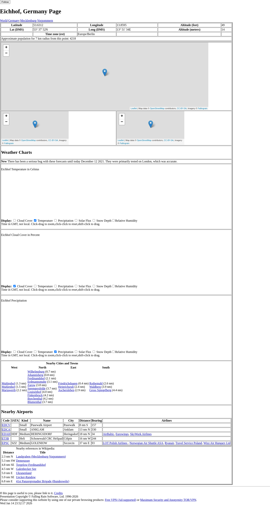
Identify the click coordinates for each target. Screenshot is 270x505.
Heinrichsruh (66, 386)
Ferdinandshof (36, 378)
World (4, 20)
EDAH (6, 434)
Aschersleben (66, 390)
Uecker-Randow (26, 477)
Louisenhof (34, 391)
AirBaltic (108, 434)
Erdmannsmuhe (37, 381)
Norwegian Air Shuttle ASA (146, 443)
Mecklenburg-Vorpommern (36, 20)
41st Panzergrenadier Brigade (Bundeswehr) (42, 481)
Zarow (31, 385)
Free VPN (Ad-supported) (120, 499)
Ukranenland (24, 473)
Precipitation (65, 220)
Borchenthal (35, 398)
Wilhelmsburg (36, 371)
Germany (14, 20)
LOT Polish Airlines (115, 443)
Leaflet (134, 108)
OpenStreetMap (157, 108)
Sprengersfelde (37, 388)
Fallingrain (202, 108)
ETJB (5, 438)
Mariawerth (9, 390)
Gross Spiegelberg (100, 390)
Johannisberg (35, 375)
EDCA (6, 429)
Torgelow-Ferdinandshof (31, 464)
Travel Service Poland (189, 443)
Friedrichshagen (67, 383)
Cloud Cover (24, 220)
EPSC (5, 443)
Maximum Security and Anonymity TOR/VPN (168, 499)
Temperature (45, 220)
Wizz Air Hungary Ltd (216, 443)
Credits (58, 493)
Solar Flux (85, 220)
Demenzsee (23, 460)
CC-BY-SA (182, 108)
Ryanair (169, 443)
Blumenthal (35, 402)
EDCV (6, 425)
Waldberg (95, 386)
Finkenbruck (35, 395)
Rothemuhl (96, 383)
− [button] (6, 53)
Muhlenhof (8, 383)
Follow (5, 2)
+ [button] (6, 47)
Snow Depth (103, 220)
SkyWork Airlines (141, 434)
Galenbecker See (26, 468)
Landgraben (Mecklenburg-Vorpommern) (41, 456)
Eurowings (122, 434)
